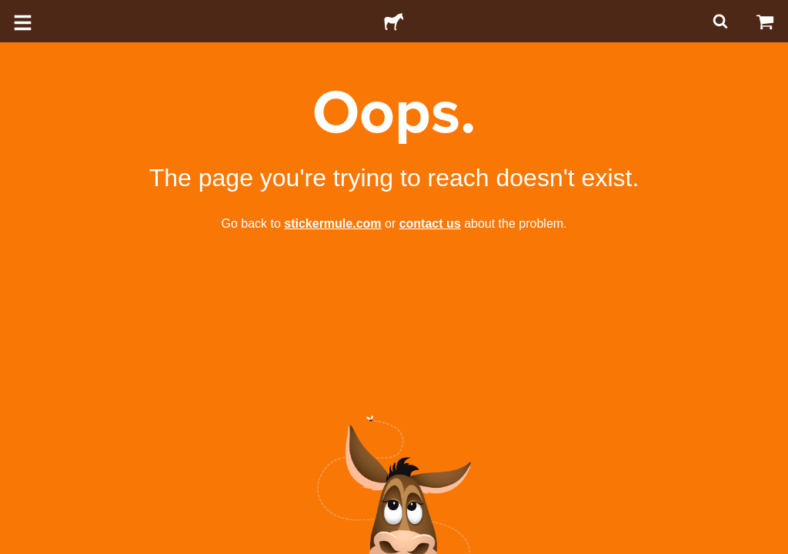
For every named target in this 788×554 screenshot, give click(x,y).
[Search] (719, 21)
